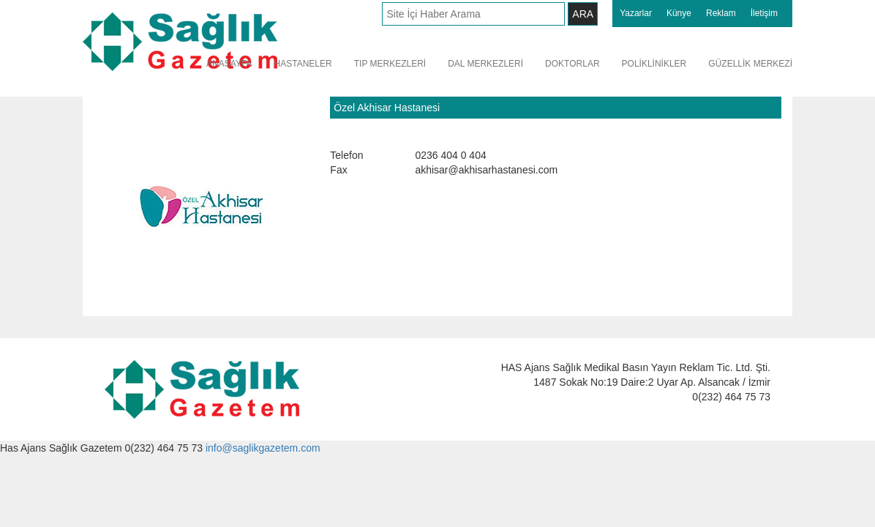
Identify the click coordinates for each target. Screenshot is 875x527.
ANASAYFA (229, 64)
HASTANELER (303, 64)
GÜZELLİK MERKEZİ (750, 64)
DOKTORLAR (572, 64)
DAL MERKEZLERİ (485, 64)
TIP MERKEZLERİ (390, 64)
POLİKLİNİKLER (654, 64)
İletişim (764, 13)
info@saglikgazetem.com (263, 448)
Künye (678, 13)
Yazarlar (636, 13)
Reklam (721, 13)
